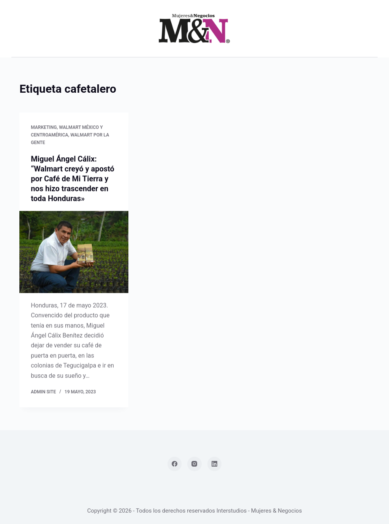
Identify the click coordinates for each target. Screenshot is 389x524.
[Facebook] (175, 464)
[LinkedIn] (214, 464)
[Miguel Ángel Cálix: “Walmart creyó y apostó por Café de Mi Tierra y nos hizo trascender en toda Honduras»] (73, 252)
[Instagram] (194, 464)
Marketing (44, 127)
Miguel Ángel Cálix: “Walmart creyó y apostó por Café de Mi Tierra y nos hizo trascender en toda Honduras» (72, 179)
